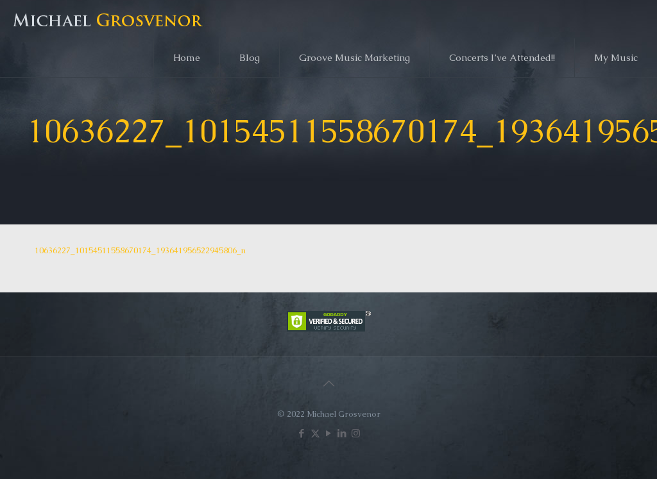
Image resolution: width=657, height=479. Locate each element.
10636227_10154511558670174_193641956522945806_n (140, 250)
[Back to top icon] (328, 383)
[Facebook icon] (302, 433)
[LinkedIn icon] (342, 433)
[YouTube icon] (329, 433)
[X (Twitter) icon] (315, 433)
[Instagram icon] (356, 433)
